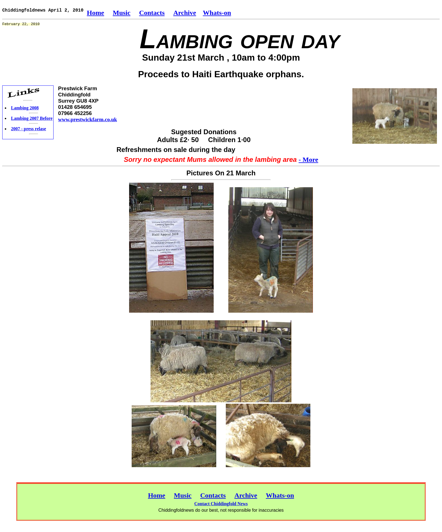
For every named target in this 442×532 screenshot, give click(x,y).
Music (122, 12)
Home (95, 12)
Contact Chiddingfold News (220, 503)
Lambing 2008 (25, 107)
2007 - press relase (28, 128)
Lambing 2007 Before (31, 118)
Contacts (152, 12)
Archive (184, 12)
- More (308, 159)
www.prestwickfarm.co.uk (87, 119)
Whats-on (217, 12)
